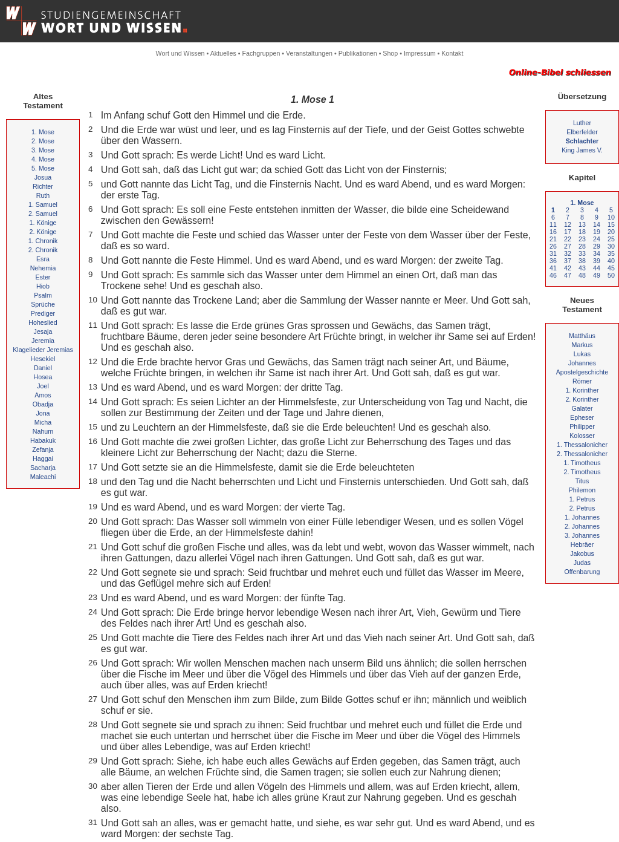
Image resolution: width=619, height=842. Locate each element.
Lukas (582, 353)
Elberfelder (582, 131)
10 (611, 217)
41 (553, 268)
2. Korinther (581, 399)
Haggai (43, 458)
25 (611, 239)
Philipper (581, 426)
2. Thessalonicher (582, 453)
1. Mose (42, 131)
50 (611, 275)
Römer (582, 381)
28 (582, 246)
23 (582, 239)
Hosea (43, 376)
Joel (43, 386)
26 (553, 246)
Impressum (420, 53)
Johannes (582, 363)
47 (567, 275)
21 (553, 239)
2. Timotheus (581, 471)
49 (596, 275)
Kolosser (581, 435)
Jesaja (43, 331)
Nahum (43, 431)
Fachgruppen (261, 53)
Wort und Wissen (180, 53)
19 (596, 231)
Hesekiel (43, 358)
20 (611, 231)
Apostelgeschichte (582, 372)
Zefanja (43, 449)
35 (611, 253)
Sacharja (43, 467)
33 (582, 253)
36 (553, 260)
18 (582, 231)
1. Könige (42, 222)
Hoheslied (42, 322)
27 (567, 246)
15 (611, 224)
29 (596, 246)
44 (596, 268)
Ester (43, 277)
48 (582, 275)
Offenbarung (582, 571)
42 (567, 268)
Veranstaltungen (309, 53)
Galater (582, 408)
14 (596, 224)
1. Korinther (581, 390)
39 (596, 260)
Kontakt (452, 53)
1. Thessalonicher (582, 444)
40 (611, 260)
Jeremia (42, 340)
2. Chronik (43, 249)
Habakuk (43, 440)
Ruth (43, 195)
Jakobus (582, 553)
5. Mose (42, 168)
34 (596, 253)
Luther (582, 122)
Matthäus (582, 335)
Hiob (43, 286)
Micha (42, 422)
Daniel (43, 367)
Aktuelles (223, 53)
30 (611, 246)
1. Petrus (582, 499)
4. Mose (42, 159)
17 (567, 231)
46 (553, 275)
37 (567, 260)
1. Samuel (42, 204)
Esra (43, 259)
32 (567, 253)
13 (582, 224)
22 (567, 239)
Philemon (582, 490)
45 (611, 268)
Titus (582, 481)
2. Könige (42, 231)
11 (553, 224)
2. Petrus (582, 508)
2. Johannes (582, 526)
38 (582, 260)
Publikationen (358, 53)
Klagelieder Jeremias (43, 349)
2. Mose (42, 141)
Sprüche (43, 304)
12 (567, 224)
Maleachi (43, 476)
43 (582, 268)
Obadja (43, 404)
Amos (42, 395)
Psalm (43, 295)
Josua (42, 177)
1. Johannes (582, 517)
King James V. (582, 150)
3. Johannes (582, 535)
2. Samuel (42, 213)
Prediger (43, 313)
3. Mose (42, 150)
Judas (582, 562)
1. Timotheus (581, 462)
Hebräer (582, 544)
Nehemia (43, 268)
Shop (390, 53)
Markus (582, 344)
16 (553, 231)
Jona (43, 413)
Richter (43, 186)
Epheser (582, 417)
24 (596, 239)
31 (553, 253)
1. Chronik (43, 240)
